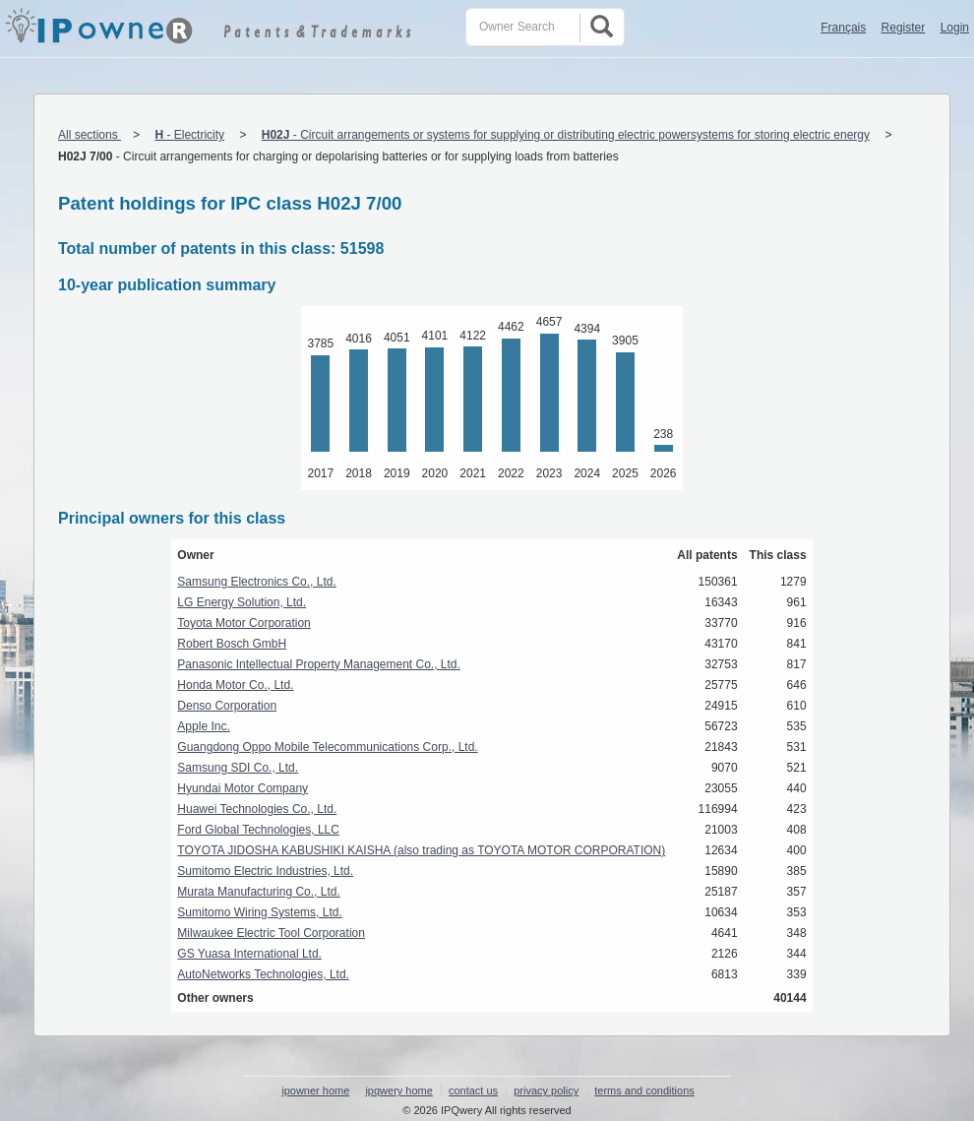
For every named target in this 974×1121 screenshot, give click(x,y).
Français (843, 27)
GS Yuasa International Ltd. (249, 954)
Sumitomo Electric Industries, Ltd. (265, 871)
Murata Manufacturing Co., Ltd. (258, 892)
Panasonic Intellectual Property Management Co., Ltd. (318, 664)
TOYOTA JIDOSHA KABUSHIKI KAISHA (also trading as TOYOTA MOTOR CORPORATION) (421, 850)
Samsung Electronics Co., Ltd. (256, 582)
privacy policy (546, 1090)
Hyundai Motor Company (242, 788)
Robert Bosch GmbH (231, 644)
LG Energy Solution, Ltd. (241, 602)
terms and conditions (644, 1090)
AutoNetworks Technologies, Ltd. (263, 974)
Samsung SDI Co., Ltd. (237, 768)
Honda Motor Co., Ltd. (235, 685)
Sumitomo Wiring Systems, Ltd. (259, 912)
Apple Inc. (203, 726)
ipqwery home (398, 1090)
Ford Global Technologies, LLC (258, 830)
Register (904, 27)
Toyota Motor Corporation (243, 623)
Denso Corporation (226, 706)
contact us (473, 1090)
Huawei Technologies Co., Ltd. (256, 809)
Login (955, 27)
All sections (89, 135)
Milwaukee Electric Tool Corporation (271, 933)
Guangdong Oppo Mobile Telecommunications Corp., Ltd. (327, 747)
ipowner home (315, 1090)
